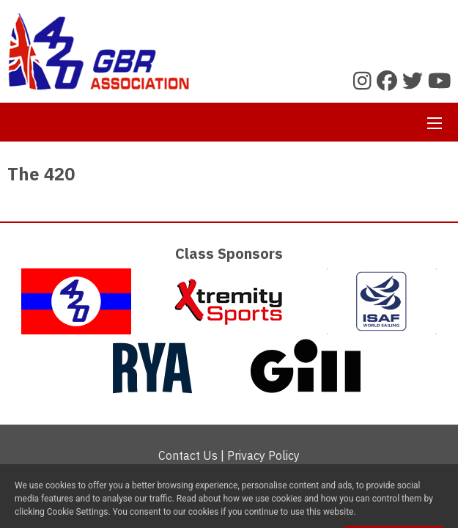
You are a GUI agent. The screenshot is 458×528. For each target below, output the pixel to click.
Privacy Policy (263, 455)
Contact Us (188, 455)
